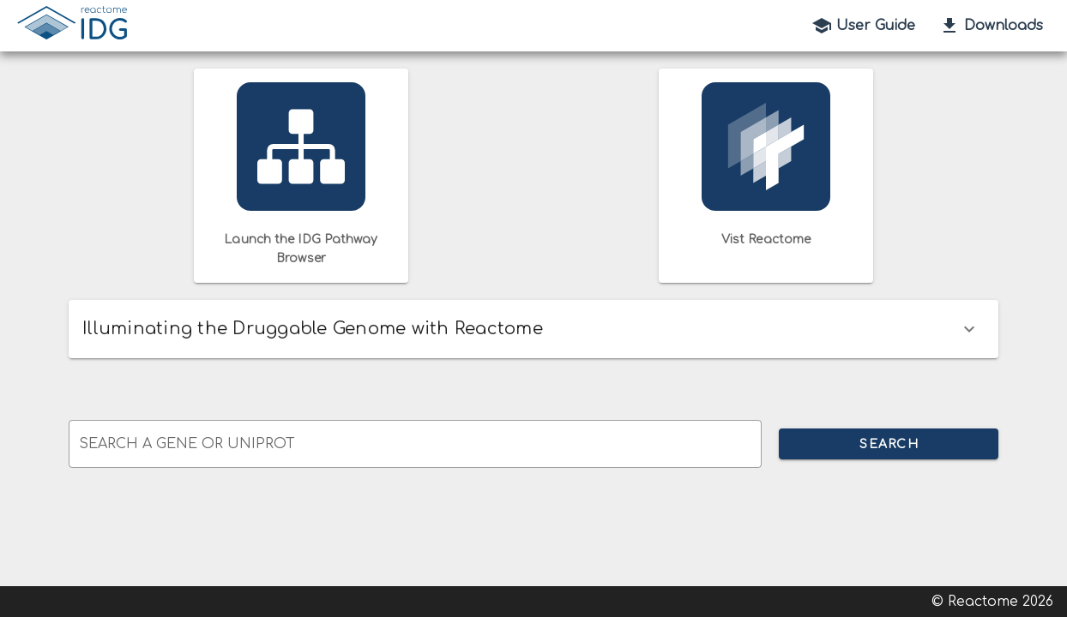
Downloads (991, 25)
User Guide (863, 25)
